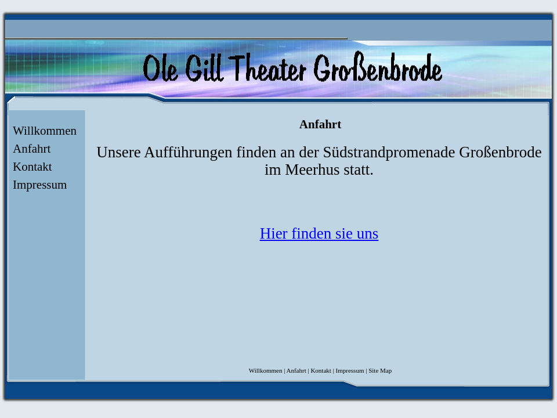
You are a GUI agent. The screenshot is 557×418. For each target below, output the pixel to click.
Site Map (380, 370)
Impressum (40, 185)
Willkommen (45, 131)
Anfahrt (31, 149)
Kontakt (32, 167)
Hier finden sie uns (319, 233)
